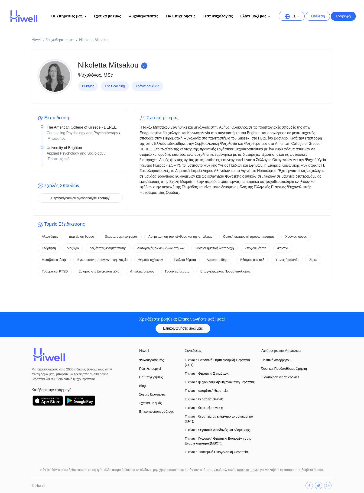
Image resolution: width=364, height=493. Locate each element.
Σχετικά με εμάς (107, 16)
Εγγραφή (343, 16)
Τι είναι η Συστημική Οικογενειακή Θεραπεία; (217, 452)
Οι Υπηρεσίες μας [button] (67, 16)
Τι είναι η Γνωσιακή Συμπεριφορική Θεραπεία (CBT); (217, 362)
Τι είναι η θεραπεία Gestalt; (204, 399)
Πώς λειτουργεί (150, 368)
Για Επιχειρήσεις (180, 16)
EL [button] (290, 16)
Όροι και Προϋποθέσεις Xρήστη (284, 368)
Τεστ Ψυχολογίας (218, 16)
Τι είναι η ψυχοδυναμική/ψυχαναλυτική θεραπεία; (220, 382)
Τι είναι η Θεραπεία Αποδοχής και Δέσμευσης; (218, 430)
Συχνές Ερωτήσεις (152, 394)
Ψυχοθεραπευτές (143, 16)
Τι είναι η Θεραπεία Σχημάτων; (207, 373)
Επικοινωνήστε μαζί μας (183, 328)
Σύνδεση (318, 16)
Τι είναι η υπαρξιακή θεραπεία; (207, 390)
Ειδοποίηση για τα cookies (280, 377)
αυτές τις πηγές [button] (248, 470)
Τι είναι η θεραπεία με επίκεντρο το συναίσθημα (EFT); (219, 419)
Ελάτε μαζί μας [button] (253, 16)
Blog (142, 386)
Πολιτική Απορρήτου (275, 360)
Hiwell (37, 40)
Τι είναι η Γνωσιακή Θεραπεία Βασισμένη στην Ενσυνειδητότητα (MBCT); (218, 441)
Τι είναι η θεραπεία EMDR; (204, 408)
